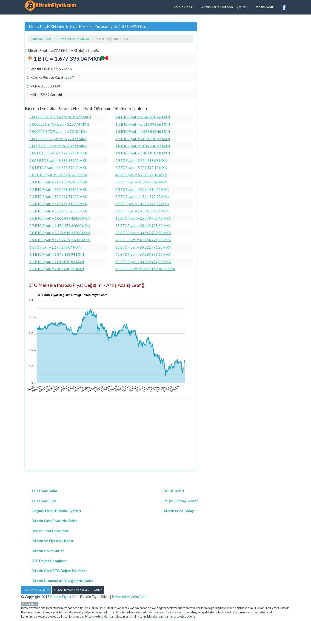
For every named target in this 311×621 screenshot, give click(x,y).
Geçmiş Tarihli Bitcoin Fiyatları (223, 7)
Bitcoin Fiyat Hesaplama (50, 531)
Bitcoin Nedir (182, 7)
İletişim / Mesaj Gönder (180, 501)
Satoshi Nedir (264, 7)
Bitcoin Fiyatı (60, 597)
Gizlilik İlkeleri (173, 491)
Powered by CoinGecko (130, 597)
